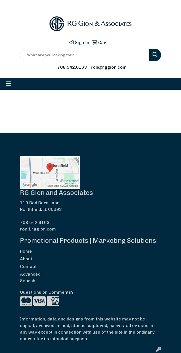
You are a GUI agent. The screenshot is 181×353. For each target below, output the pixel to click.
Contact (28, 266)
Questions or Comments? (47, 292)
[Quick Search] (85, 55)
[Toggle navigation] (8, 83)
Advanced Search (30, 277)
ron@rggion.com (109, 67)
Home (26, 251)
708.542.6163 (72, 67)
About (26, 258)
